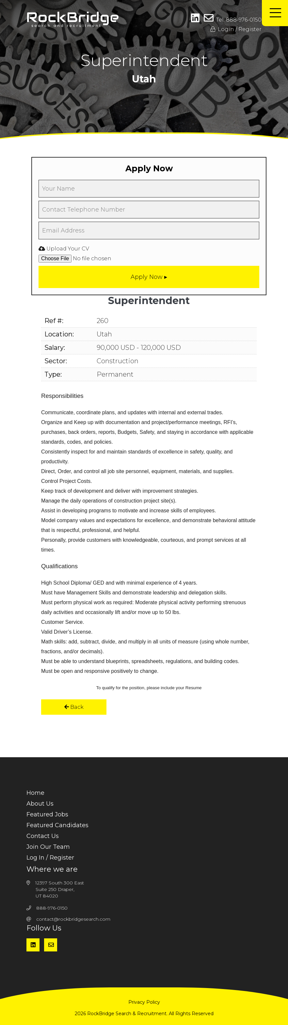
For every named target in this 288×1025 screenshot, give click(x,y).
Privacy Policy (144, 1002)
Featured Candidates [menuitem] (57, 825)
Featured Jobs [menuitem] (47, 814)
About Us (40, 803)
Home (35, 792)
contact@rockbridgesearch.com (73, 919)
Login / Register (236, 29)
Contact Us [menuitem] (42, 836)
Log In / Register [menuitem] (50, 857)
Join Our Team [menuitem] (48, 846)
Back (74, 707)
